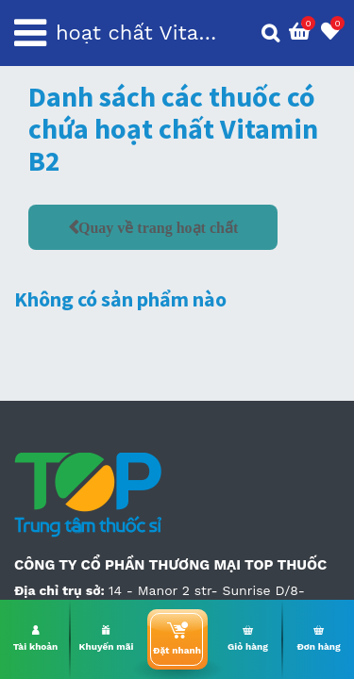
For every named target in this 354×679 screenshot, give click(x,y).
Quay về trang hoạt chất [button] (158, 227)
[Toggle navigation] (30, 33)
